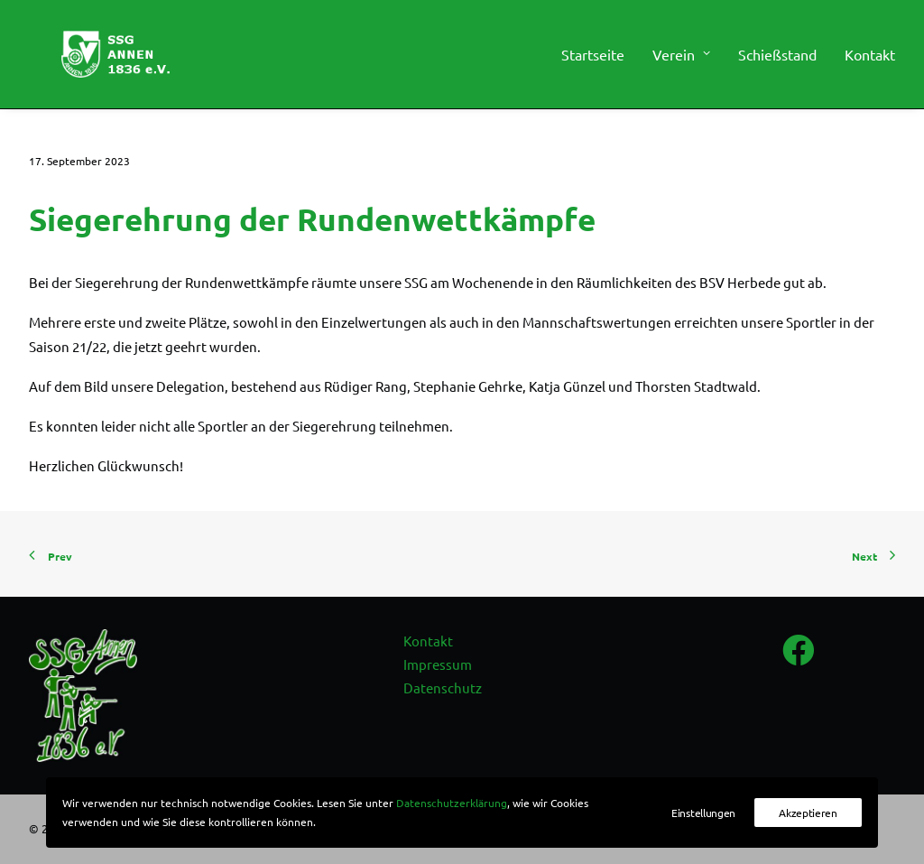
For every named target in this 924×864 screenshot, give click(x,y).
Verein (681, 60)
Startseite (592, 60)
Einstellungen (703, 812)
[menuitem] (599, 60)
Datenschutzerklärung (451, 802)
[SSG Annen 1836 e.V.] (105, 60)
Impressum (437, 664)
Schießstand (777, 60)
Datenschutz (442, 687)
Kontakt (870, 60)
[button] (798, 662)
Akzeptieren (808, 812)
